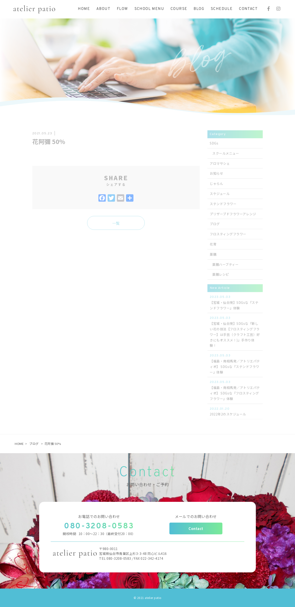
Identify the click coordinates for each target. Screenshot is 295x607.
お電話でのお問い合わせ (99, 516)
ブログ (34, 443)
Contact (196, 528)
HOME (19, 443)
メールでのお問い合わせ (196, 516)
